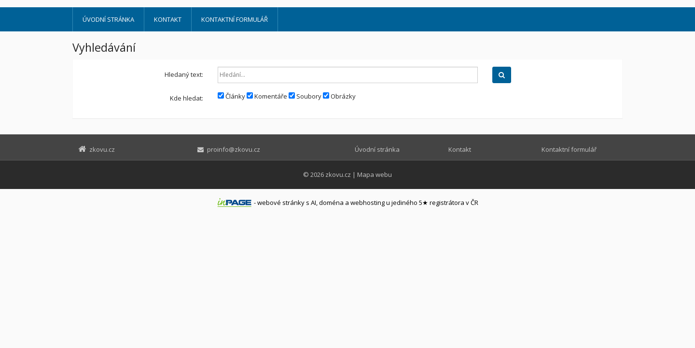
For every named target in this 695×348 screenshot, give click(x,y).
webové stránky (281, 202)
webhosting (367, 202)
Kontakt (167, 19)
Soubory (305, 96)
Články (231, 96)
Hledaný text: (184, 74)
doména (331, 202)
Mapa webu (374, 174)
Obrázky (339, 96)
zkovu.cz (338, 174)
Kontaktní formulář (234, 19)
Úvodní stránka (108, 19)
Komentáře (267, 96)
